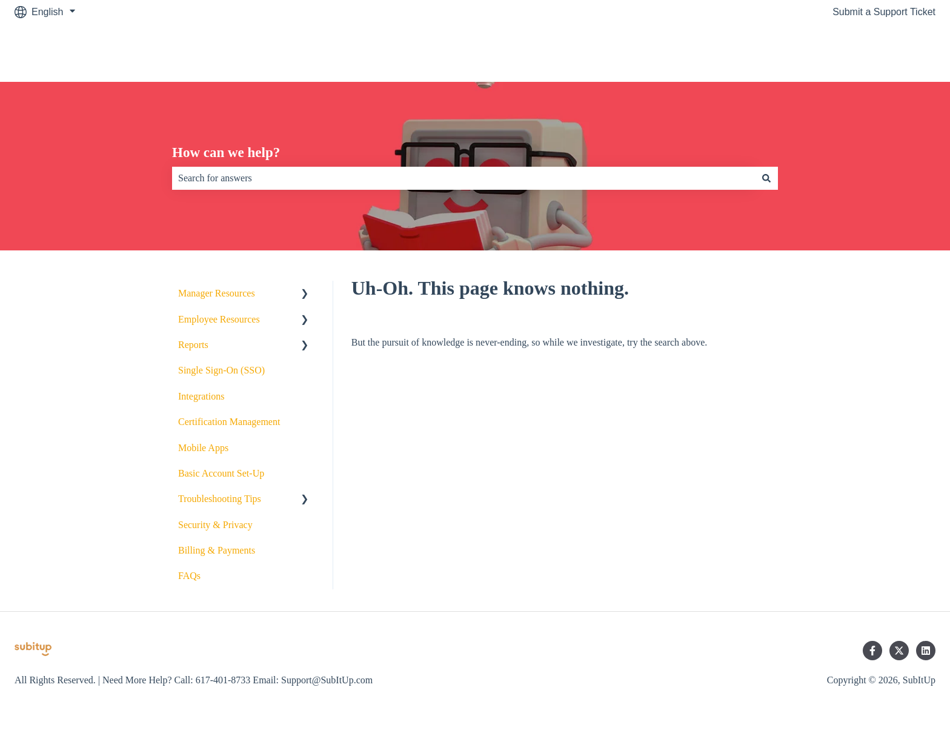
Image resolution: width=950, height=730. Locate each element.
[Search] (766, 178)
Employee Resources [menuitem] (219, 319)
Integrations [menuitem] (201, 396)
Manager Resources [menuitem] (216, 293)
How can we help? (226, 152)
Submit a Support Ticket (883, 12)
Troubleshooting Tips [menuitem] (219, 499)
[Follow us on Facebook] (872, 650)
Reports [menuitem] (193, 345)
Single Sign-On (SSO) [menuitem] (221, 370)
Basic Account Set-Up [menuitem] (221, 473)
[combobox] (463, 178)
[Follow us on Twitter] (899, 650)
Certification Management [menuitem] (229, 422)
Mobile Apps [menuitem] (203, 448)
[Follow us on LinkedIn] (925, 650)
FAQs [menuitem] (189, 576)
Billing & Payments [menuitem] (216, 550)
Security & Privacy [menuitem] (215, 525)
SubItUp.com (895, 52)
